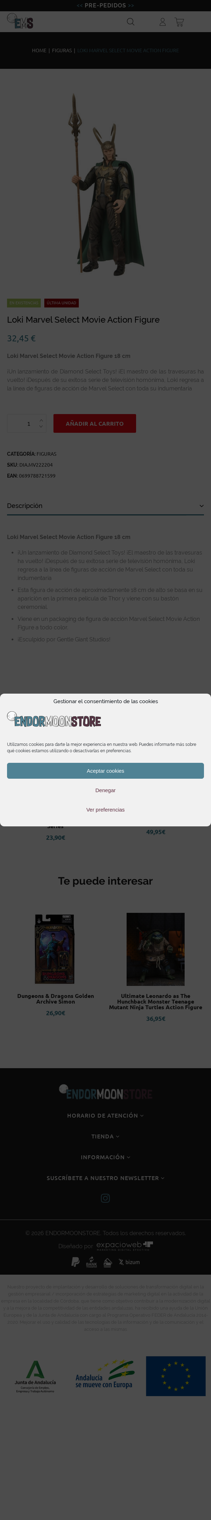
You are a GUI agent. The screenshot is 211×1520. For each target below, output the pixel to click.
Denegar (105, 790)
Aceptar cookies (105, 771)
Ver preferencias (105, 810)
